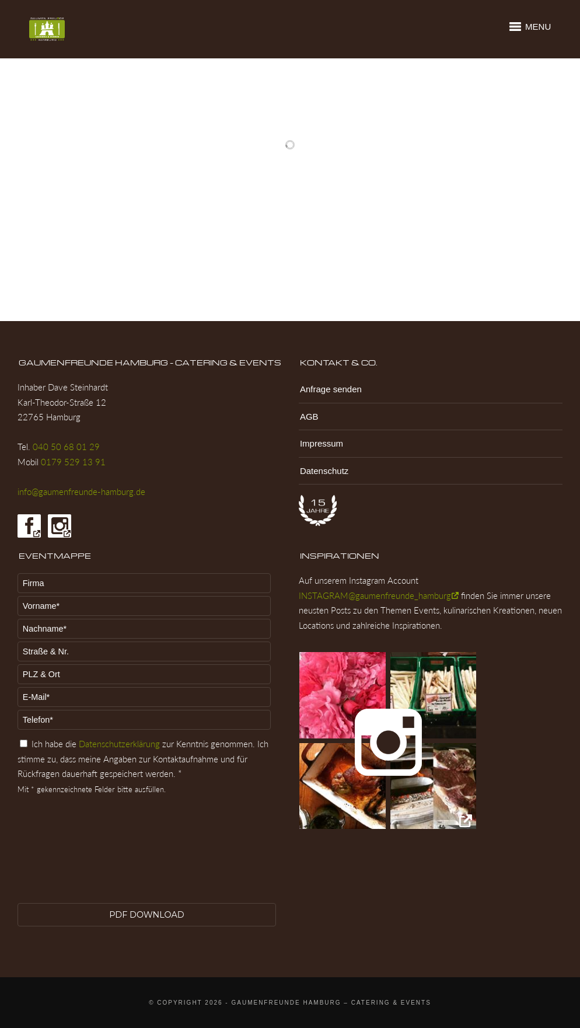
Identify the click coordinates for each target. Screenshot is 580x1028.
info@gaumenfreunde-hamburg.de (81, 491)
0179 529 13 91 (73, 461)
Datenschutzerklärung (119, 743)
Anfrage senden (331, 389)
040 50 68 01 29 (66, 446)
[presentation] (65, 858)
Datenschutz (324, 471)
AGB (309, 416)
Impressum (321, 443)
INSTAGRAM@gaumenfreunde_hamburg (375, 595)
